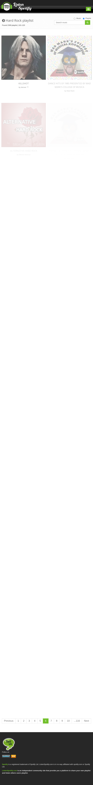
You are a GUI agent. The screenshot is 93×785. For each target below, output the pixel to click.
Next (86, 721)
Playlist (87, 18)
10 (68, 721)
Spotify (5, 764)
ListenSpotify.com (9, 771)
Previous (8, 721)
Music (77, 18)
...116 (77, 721)
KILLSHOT (23, 83)
